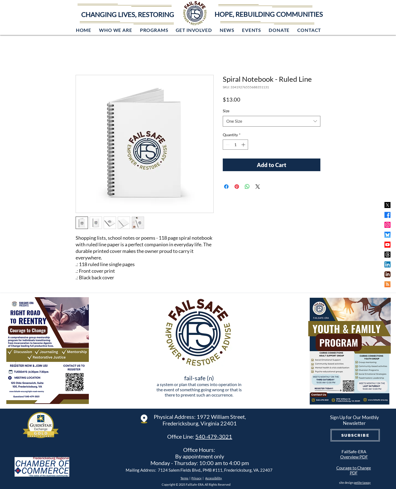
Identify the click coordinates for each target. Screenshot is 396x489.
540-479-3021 (213, 436)
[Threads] (387, 255)
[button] (115, 30)
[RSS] (387, 284)
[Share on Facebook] (226, 186)
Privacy (196, 478)
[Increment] (243, 144)
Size (226, 110)
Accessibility (213, 478)
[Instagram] (387, 225)
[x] (387, 205)
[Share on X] (257, 186)
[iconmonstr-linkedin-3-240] (387, 274)
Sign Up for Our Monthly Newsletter (354, 420)
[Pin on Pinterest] (236, 186)
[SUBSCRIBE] (355, 435)
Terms (184, 478)
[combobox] (271, 121)
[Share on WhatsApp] (247, 186)
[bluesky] (387, 235)
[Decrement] (227, 144)
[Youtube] (387, 245)
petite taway (362, 482)
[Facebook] (387, 215)
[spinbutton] (235, 144)
